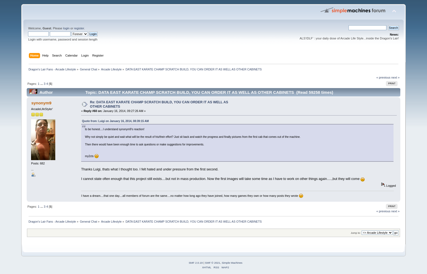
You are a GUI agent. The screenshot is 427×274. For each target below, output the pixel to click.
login (66, 28)
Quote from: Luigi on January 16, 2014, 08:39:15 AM (115, 121)
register (79, 28)
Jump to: (356, 232)
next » (395, 77)
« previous (383, 77)
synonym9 (41, 103)
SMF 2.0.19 (196, 262)
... (42, 83)
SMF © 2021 (212, 262)
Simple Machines (232, 262)
